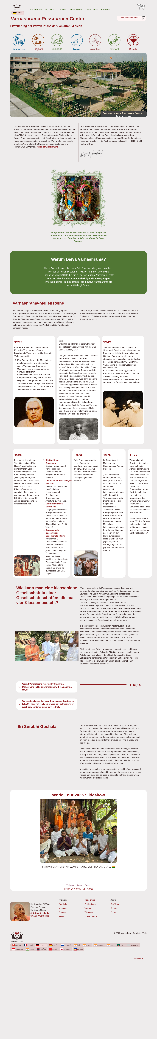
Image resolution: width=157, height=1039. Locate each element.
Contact (114, 912)
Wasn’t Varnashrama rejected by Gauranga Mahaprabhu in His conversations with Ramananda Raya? (45, 687)
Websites (89, 912)
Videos (88, 908)
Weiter (88, 885)
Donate (113, 908)
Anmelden (139, 958)
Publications (90, 904)
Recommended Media (130, 18)
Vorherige (70, 885)
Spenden (105, 9)
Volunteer (63, 908)
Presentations (91, 916)
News (61, 916)
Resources (90, 900)
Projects (62, 912)
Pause (79, 885)
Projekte (49, 9)
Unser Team (91, 9)
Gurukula (62, 9)
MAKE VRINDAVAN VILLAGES (78, 889)
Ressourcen (36, 9)
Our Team (114, 904)
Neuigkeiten (76, 9)
